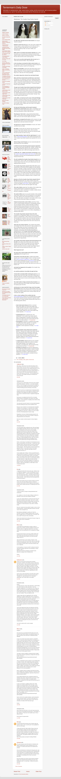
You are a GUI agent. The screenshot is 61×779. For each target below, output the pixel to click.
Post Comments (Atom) (23, 774)
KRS (18, 721)
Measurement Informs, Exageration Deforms (6, 42)
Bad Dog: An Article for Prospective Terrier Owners (6, 292)
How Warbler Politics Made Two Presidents (6, 51)
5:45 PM (18, 578)
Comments (47, 25)
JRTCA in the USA (5, 249)
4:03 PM (18, 521)
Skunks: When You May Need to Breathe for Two (6, 63)
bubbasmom (19, 559)
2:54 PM (18, 738)
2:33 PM (18, 485)
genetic (27, 359)
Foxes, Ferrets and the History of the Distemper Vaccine (6, 73)
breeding (21, 359)
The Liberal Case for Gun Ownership (6, 296)
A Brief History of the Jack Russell (6, 96)
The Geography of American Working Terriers (5, 87)
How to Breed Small (6, 39)
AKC (18, 359)
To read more (32, 319)
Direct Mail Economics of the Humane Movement (6, 298)
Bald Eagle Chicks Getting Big (9, 180)
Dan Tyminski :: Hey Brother (9, 209)
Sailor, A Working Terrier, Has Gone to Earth (6, 70)
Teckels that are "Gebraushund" (5, 45)
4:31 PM (18, 556)
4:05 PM (18, 704)
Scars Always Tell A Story (9, 222)
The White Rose (9, 172)
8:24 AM (18, 421)
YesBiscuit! (19, 364)
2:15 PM (18, 624)
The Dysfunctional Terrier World (5, 57)
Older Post (38, 771)
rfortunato (19, 742)
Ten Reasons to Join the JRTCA (6, 54)
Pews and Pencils (9, 215)
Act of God (4, 61)
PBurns (18, 524)
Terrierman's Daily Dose (15, 7)
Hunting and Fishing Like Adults (6, 67)
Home (27, 771)
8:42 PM (18, 763)
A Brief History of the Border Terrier (6, 91)
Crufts (24, 359)
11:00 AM (18, 465)
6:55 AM (18, 377)
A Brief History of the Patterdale (6, 98)
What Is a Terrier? (5, 35)
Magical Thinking (5, 32)
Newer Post (17, 771)
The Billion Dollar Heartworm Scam (9, 159)
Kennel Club (31, 359)
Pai (17, 469)
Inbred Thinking (5, 34)
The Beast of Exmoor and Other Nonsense (6, 77)
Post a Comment (18, 766)
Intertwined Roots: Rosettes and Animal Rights (6, 48)
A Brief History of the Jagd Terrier (6, 93)
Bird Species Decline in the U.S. (6, 290)
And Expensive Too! (9, 202)
